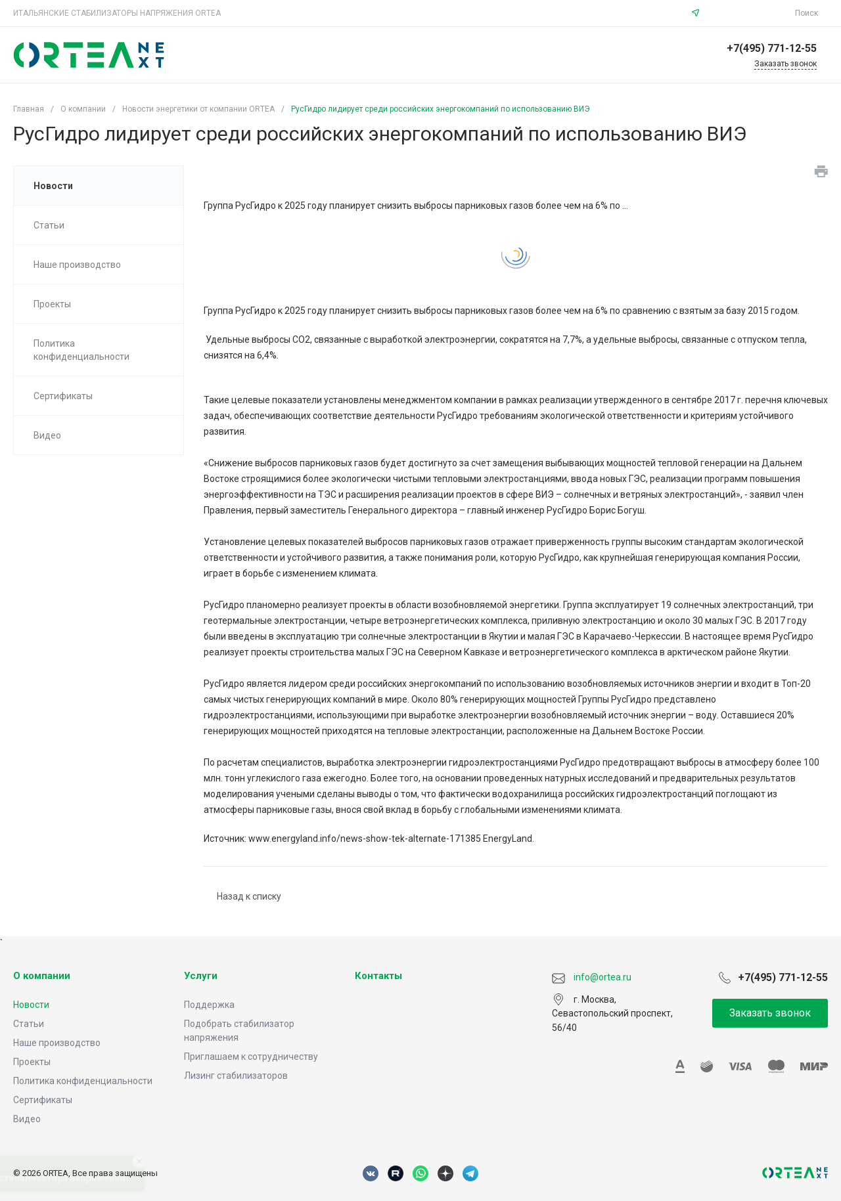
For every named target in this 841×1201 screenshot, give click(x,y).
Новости (31, 1004)
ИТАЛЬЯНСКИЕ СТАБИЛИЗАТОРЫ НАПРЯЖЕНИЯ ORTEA (117, 13)
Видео (27, 1119)
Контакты (378, 976)
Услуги (200, 976)
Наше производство (57, 1042)
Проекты (32, 1062)
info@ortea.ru (749, 13)
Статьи (28, 1023)
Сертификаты (42, 1100)
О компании (41, 976)
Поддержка (209, 1004)
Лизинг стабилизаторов (236, 1075)
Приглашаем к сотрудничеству (251, 1056)
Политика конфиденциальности (82, 1081)
